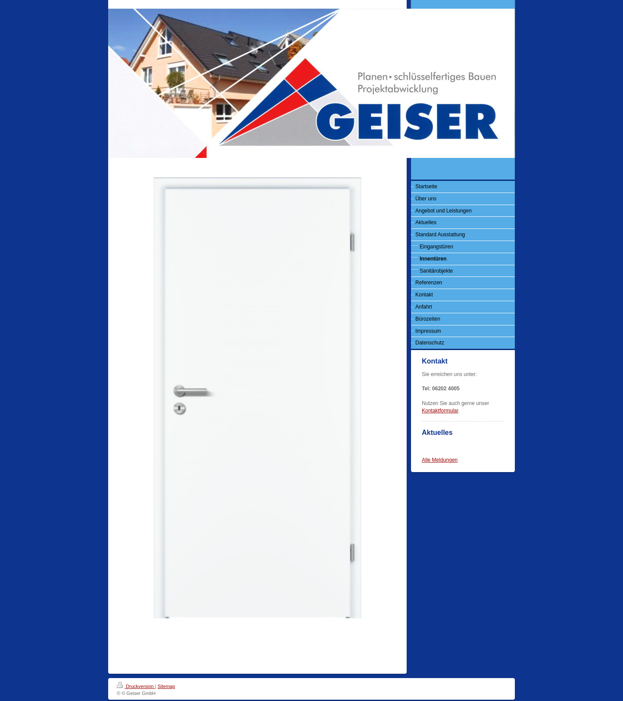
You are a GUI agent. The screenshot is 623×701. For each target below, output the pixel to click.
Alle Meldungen (440, 460)
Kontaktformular (440, 411)
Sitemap (166, 686)
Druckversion (136, 686)
